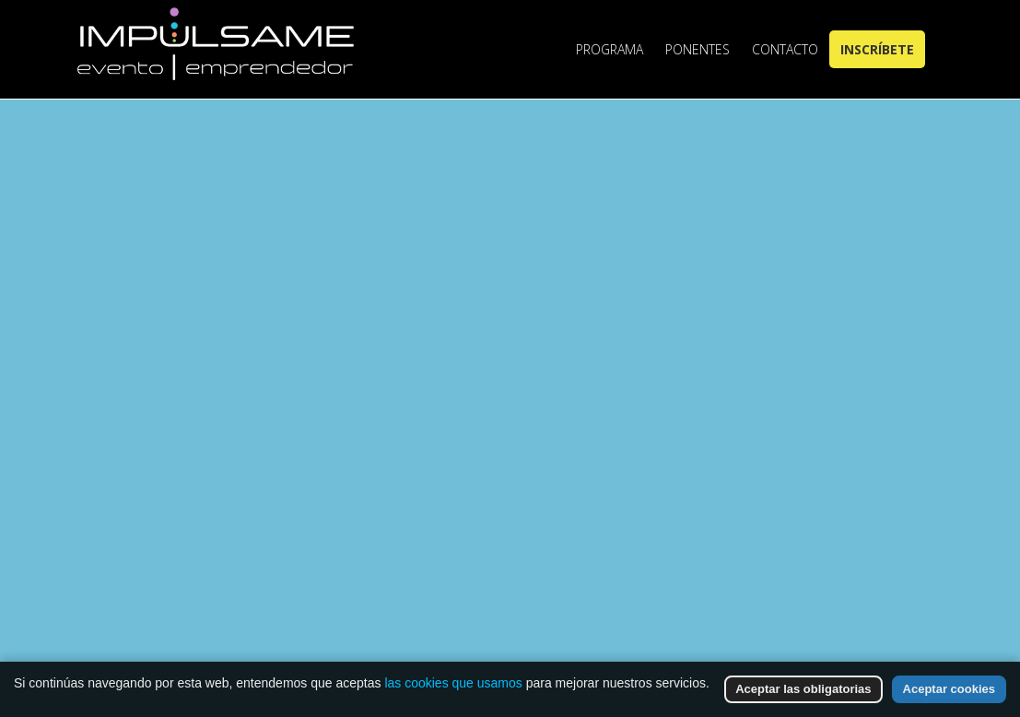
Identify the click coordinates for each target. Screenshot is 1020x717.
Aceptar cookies (949, 689)
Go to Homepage (564, 555)
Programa (609, 49)
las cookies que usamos (453, 683)
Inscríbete (877, 49)
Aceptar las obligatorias (803, 689)
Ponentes (697, 49)
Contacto (785, 49)
